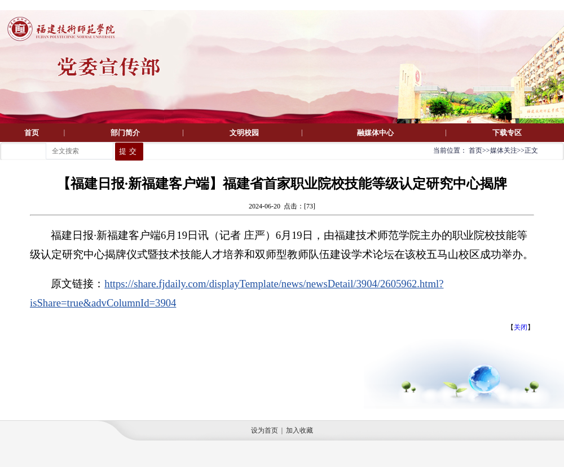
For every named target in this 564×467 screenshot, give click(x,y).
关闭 (520, 327)
